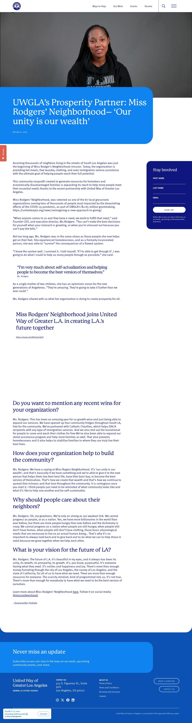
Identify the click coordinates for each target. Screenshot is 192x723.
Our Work (118, 6)
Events (133, 6)
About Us (103, 680)
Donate (148, 6)
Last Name (158, 187)
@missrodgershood (25, 595)
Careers (102, 695)
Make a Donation (166, 681)
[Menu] (174, 6)
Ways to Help (99, 6)
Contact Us (169, 689)
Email (156, 197)
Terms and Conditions (109, 687)
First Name (158, 178)
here (75, 592)
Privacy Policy (105, 683)
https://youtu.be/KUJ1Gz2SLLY (29, 336)
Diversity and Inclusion (109, 691)
